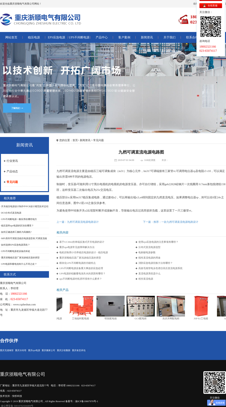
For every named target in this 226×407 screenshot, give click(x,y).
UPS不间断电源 (79, 37)
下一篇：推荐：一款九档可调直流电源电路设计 (170, 222)
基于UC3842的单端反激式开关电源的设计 (81, 241)
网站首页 (11, 37)
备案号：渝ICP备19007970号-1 (81, 401)
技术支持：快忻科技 (11, 396)
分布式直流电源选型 (149, 247)
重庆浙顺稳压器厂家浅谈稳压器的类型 (80, 257)
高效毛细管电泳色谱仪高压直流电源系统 (160, 268)
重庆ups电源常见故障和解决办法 (77, 247)
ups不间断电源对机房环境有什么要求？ (80, 278)
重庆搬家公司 (48, 350)
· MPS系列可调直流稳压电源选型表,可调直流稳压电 (23, 240)
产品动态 (12, 171)
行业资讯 (12, 160)
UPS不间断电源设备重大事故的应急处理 (81, 268)
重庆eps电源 (34, 350)
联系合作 (192, 37)
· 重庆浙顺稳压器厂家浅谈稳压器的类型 (20, 257)
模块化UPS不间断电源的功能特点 (77, 263)
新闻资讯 (147, 37)
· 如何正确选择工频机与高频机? (15, 232)
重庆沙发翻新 (63, 350)
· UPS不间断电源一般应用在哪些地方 (18, 219)
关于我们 (169, 37)
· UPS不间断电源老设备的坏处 (15, 251)
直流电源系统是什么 (149, 273)
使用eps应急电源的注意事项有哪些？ (158, 241)
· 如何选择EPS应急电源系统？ (15, 244)
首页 (75, 140)
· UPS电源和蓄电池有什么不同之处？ (18, 264)
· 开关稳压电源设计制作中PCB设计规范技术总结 (24, 206)
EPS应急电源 (56, 37)
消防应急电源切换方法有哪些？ (155, 263)
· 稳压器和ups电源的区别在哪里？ (17, 225)
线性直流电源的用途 (149, 257)
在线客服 (213, 5)
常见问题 (12, 181)
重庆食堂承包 (79, 350)
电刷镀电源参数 (147, 252)
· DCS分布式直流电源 (10, 212)
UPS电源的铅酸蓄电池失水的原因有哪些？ (82, 273)
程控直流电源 (145, 278)
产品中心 (102, 37)
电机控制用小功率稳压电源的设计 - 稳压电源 (83, 252)
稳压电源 (34, 37)
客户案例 (124, 37)
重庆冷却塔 (20, 350)
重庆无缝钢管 (7, 350)
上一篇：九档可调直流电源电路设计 (77, 222)
